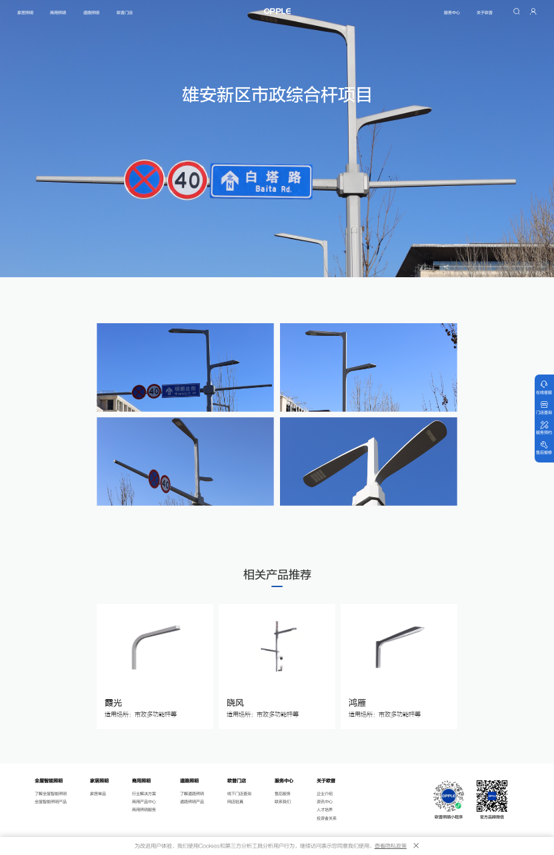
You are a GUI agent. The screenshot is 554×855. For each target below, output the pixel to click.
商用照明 (59, 13)
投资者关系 (327, 818)
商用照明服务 (144, 810)
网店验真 (235, 802)
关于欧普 (485, 13)
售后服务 (283, 794)
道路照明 (91, 13)
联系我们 (283, 802)
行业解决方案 (144, 794)
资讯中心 (325, 802)
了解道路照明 (192, 794)
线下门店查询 (239, 794)
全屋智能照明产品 (51, 802)
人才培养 (325, 810)
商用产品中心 (144, 802)
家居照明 (25, 13)
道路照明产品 (192, 802)
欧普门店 (125, 13)
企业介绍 (325, 794)
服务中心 (452, 13)
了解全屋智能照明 (51, 794)
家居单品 (98, 794)
